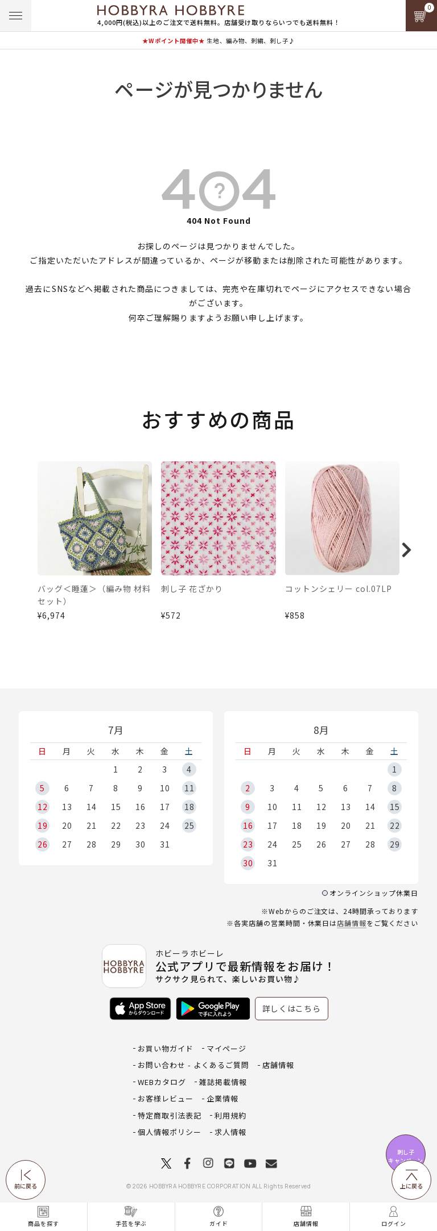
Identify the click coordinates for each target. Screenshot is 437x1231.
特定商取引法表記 (169, 1115)
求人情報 (230, 1131)
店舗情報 (351, 923)
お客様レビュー (165, 1098)
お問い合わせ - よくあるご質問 (193, 1064)
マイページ (226, 1048)
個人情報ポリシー (169, 1131)
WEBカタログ (162, 1081)
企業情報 (222, 1098)
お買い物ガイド (165, 1048)
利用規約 (230, 1115)
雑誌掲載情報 (223, 1081)
